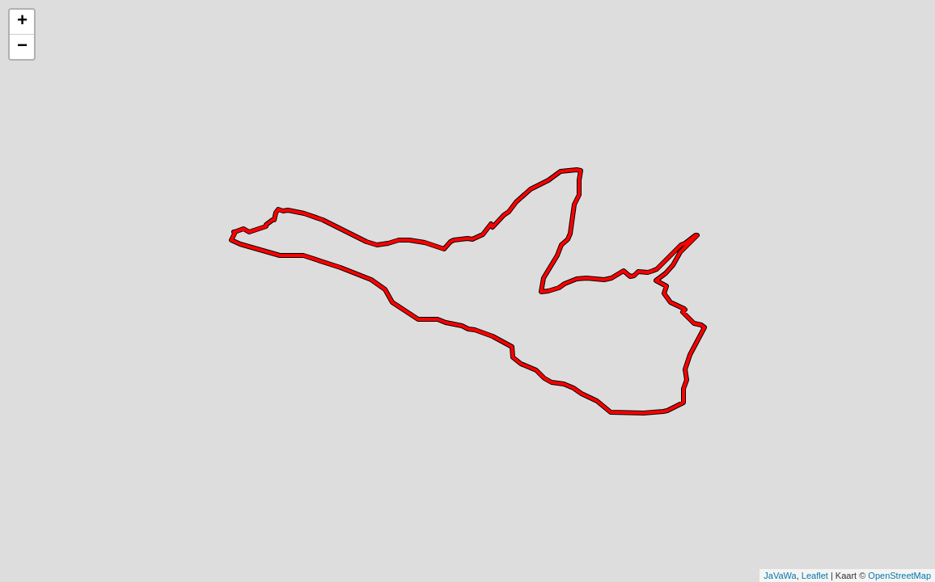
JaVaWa (780, 575)
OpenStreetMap (899, 575)
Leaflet (815, 575)
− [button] (22, 47)
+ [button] (22, 22)
